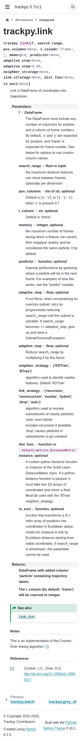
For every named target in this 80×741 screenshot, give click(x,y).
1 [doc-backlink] (12, 668)
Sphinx (31, 729)
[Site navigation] (7, 6)
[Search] (73, 6)
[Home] (7, 20)
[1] (47, 646)
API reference (24, 20)
